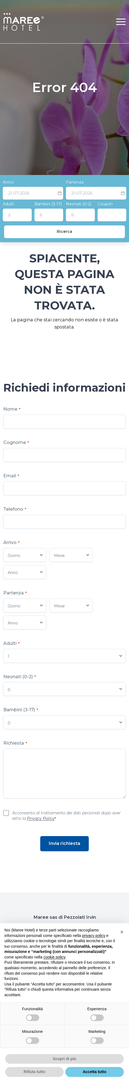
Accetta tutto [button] (94, 1071)
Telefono (14, 509)
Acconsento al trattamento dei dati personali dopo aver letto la (66, 815)
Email (11, 475)
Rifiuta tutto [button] (34, 1071)
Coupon (105, 203)
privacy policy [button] (93, 935)
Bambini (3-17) (48, 203)
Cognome (16, 442)
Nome (11, 409)
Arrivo (8, 182)
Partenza (75, 182)
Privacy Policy (41, 818)
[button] (121, 21)
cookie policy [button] (54, 957)
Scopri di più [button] (64, 1059)
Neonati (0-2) (78, 203)
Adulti (8, 203)
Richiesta (15, 743)
